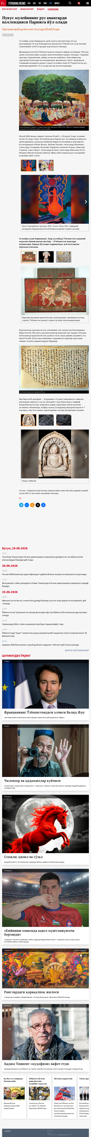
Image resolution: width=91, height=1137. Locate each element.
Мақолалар (27, 9)
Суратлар (53, 9)
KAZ (29, 3)
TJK (39, 3)
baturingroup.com (62, 1134)
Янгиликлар (9, 9)
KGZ (34, 3)
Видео (40, 9)
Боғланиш (7, 1131)
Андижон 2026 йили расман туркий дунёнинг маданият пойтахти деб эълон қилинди (40, 644)
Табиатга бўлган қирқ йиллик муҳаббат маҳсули (38, 1081)
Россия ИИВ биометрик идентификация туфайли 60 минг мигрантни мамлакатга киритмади (44, 574)
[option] (28, 165)
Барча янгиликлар (77, 650)
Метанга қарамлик (63, 1078)
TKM (45, 3)
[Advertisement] (54, 526)
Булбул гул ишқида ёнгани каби (13, 1079)
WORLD (57, 3)
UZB (50, 3)
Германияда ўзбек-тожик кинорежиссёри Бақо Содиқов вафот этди (32, 624)
